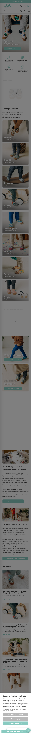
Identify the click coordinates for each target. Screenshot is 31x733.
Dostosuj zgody (15, 719)
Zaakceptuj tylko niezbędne (15, 714)
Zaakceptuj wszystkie (15, 723)
